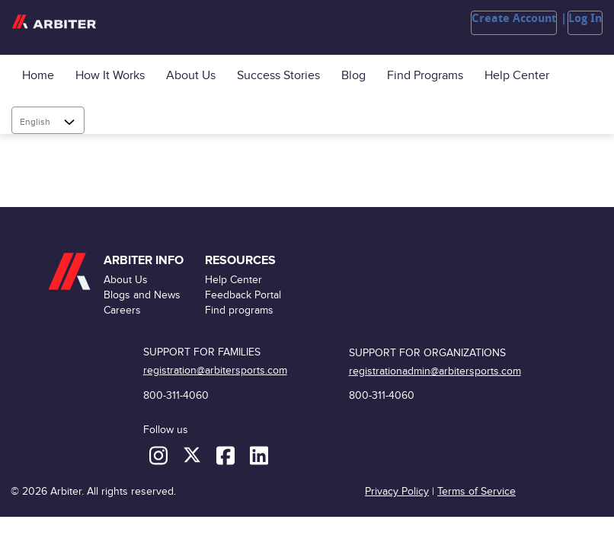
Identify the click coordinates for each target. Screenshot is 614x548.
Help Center (516, 75)
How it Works (110, 75)
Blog (353, 75)
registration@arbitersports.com (215, 370)
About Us (191, 75)
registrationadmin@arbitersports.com (435, 371)
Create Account (514, 18)
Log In (585, 18)
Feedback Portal (243, 294)
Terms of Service (476, 491)
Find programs (425, 75)
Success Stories (278, 75)
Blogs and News (142, 294)
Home (38, 75)
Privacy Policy (397, 491)
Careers (122, 310)
